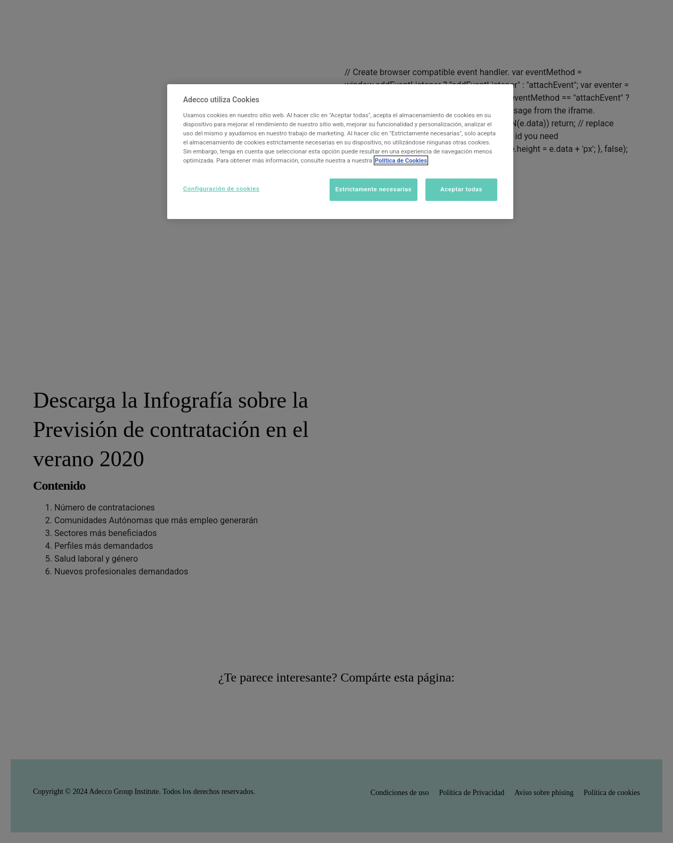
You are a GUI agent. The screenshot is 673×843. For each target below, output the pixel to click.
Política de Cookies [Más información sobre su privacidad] (401, 160)
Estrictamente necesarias (373, 189)
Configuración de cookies (221, 188)
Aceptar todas (461, 189)
